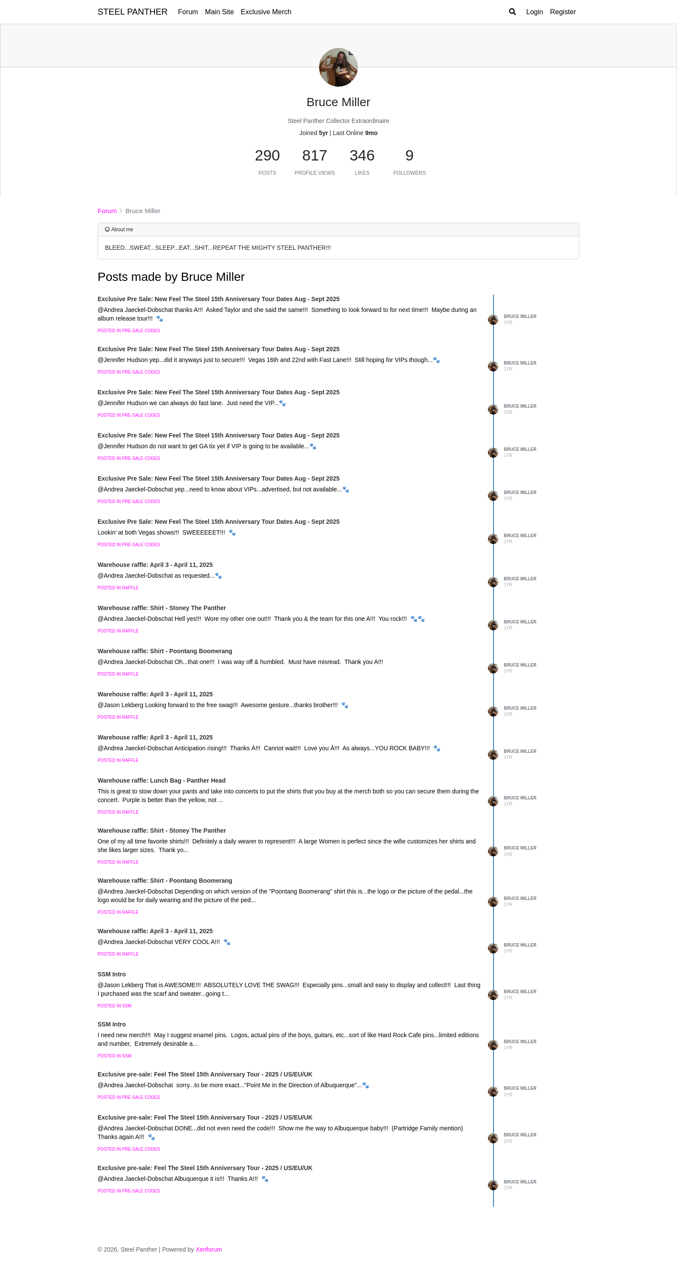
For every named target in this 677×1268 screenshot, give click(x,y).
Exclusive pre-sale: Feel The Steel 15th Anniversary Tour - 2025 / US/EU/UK (205, 1074)
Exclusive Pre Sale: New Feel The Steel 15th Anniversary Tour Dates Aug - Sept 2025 (218, 299)
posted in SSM (114, 1006)
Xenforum (209, 1249)
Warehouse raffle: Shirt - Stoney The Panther (162, 607)
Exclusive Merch (266, 12)
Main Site (219, 12)
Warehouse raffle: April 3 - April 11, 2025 (155, 564)
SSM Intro (112, 974)
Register (563, 12)
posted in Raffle (118, 587)
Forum (188, 12)
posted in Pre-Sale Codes (129, 330)
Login (534, 12)
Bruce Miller (520, 316)
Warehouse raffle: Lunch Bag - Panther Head (162, 780)
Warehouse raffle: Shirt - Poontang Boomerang (165, 651)
